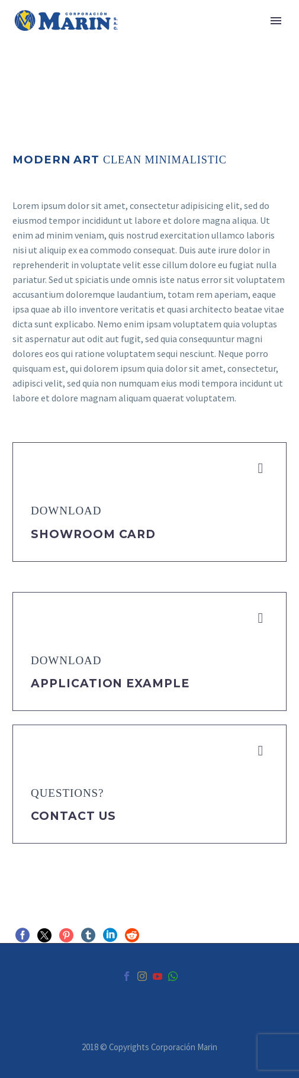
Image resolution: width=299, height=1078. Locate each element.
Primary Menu (276, 20)
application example (110, 683)
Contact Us (73, 816)
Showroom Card (93, 534)
